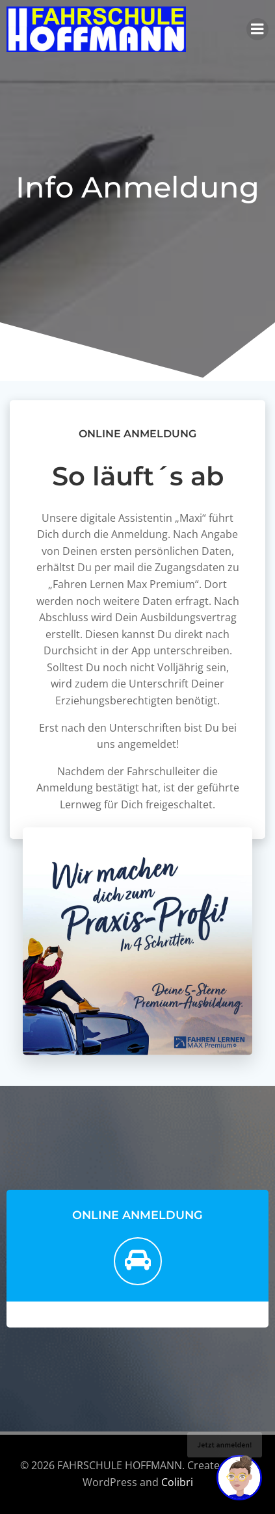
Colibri (177, 1482)
